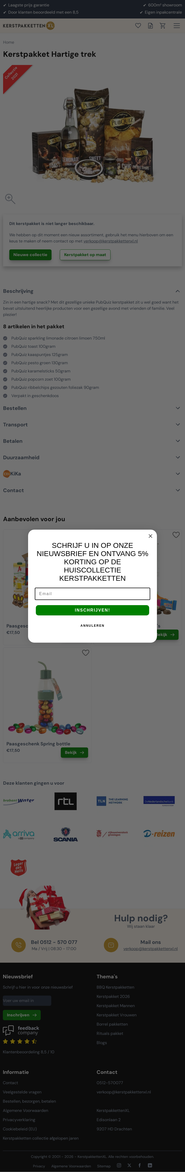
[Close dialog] (150, 536)
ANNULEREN (92, 625)
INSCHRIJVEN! (92, 610)
